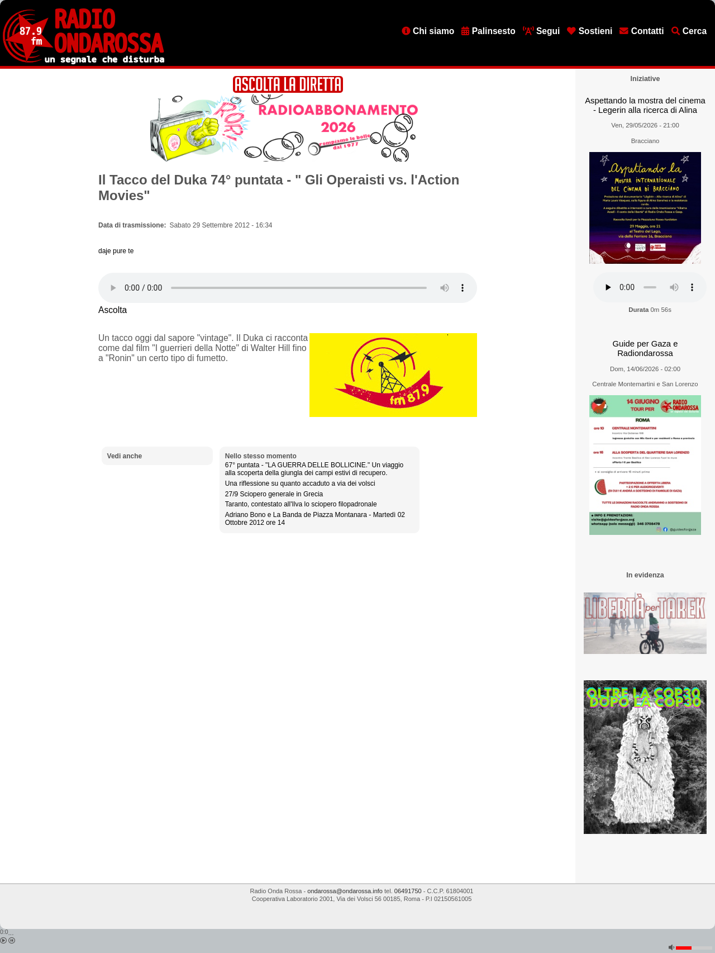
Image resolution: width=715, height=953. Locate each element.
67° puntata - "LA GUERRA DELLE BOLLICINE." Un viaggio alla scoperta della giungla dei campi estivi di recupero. (314, 469)
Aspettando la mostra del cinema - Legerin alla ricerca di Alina (645, 105)
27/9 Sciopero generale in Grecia (274, 494)
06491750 (408, 891)
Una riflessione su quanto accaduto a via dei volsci (300, 483)
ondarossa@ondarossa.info (345, 891)
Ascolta (112, 310)
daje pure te (116, 251)
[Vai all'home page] (83, 62)
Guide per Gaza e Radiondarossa (645, 348)
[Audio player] (287, 288)
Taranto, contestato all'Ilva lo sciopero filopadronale (301, 504)
